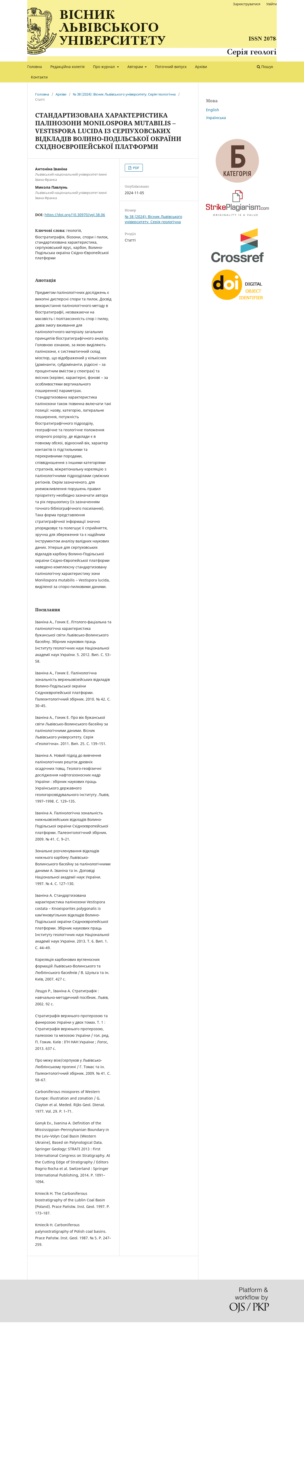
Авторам (135, 66)
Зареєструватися (246, 4)
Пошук (265, 66)
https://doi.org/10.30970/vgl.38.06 (75, 214)
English (212, 109)
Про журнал (104, 66)
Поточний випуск (171, 66)
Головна (34, 66)
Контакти (39, 77)
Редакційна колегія (67, 66)
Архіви (201, 66)
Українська (216, 117)
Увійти (271, 4)
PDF (135, 167)
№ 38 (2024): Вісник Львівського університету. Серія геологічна (124, 94)
